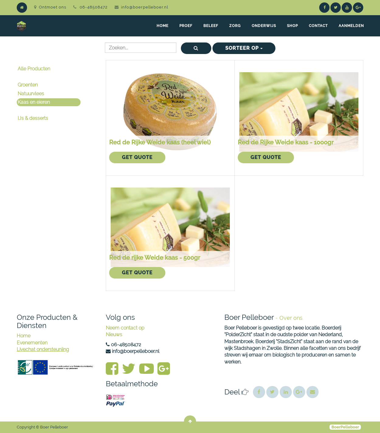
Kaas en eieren (34, 102)
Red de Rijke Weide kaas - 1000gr (285, 142)
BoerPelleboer (345, 427)
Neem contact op (125, 328)
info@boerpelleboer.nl (144, 7)
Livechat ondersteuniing (43, 349)
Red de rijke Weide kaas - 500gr (154, 257)
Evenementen (32, 343)
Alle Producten (34, 69)
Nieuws (114, 334)
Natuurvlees (31, 93)
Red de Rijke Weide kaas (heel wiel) (160, 142)
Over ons (290, 318)
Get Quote (137, 157)
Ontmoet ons (50, 7)
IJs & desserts (33, 118)
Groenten (28, 85)
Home (23, 336)
